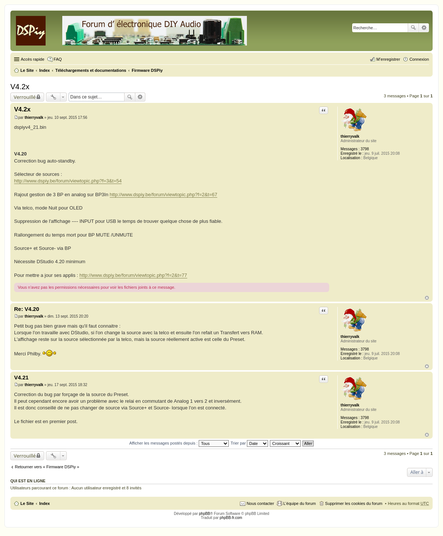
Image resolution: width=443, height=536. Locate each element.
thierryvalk (350, 136)
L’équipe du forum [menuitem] (299, 503)
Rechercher (413, 27)
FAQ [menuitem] (58, 59)
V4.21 (21, 377)
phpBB (204, 514)
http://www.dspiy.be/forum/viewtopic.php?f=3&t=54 (68, 181)
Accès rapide (32, 59)
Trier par (249, 443)
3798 (365, 149)
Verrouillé (25, 97)
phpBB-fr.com (231, 518)
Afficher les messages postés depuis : (179, 443)
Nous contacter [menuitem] (260, 503)
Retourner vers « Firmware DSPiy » (47, 467)
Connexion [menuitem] (419, 59)
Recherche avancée (424, 27)
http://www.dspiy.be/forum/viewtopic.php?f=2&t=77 (133, 275)
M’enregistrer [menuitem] (388, 59)
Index (44, 503)
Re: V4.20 (26, 309)
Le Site (27, 503)
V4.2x (19, 87)
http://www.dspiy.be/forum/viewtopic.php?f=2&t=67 (163, 194)
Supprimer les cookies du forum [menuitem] (354, 503)
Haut (427, 298)
